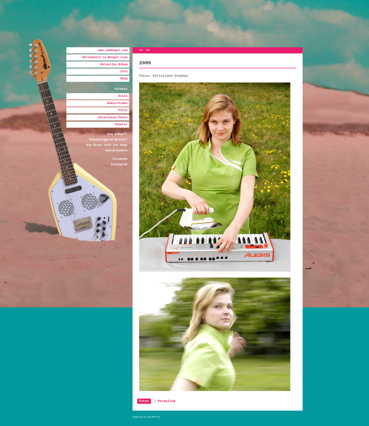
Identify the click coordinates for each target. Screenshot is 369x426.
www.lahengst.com (113, 50)
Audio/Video (117, 103)
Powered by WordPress (146, 417)
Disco (122, 96)
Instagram (119, 164)
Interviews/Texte (112, 117)
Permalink (167, 401)
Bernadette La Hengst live (105, 57)
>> (148, 50)
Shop (124, 78)
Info (124, 71)
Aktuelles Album (114, 64)
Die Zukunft (117, 134)
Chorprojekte (116, 150)
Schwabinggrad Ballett (108, 139)
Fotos (122, 110)
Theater (121, 124)
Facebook (120, 159)
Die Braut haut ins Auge (106, 145)
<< (141, 50)
